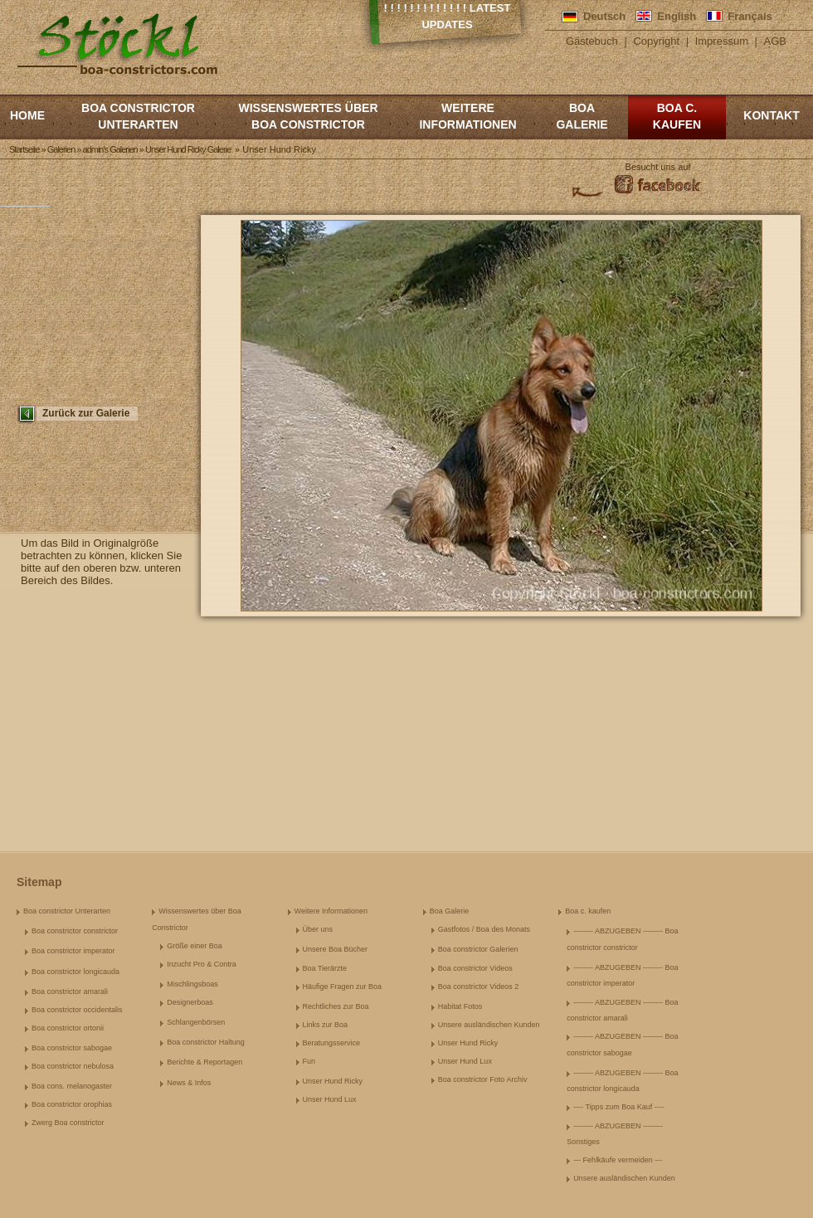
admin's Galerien (110, 149)
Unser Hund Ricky (333, 1081)
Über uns (318, 929)
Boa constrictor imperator (73, 951)
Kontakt (771, 115)
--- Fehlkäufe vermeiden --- (617, 1160)
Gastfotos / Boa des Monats (484, 929)
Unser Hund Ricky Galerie (188, 149)
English (676, 16)
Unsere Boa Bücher (335, 949)
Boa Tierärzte (325, 968)
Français (750, 16)
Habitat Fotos (460, 1006)
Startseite (24, 149)
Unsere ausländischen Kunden (489, 1025)
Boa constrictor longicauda (75, 971)
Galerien (61, 149)
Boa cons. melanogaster (72, 1086)
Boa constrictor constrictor (75, 931)
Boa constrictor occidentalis (77, 1010)
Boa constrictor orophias (72, 1104)
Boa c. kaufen (677, 116)
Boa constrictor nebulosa (73, 1066)
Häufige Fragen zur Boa (342, 986)
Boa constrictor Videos (475, 968)
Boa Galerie (581, 116)
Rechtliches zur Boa (336, 1006)
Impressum (721, 41)
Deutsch (604, 16)
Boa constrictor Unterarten (138, 116)
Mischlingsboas (192, 984)
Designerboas (190, 1002)
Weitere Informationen (467, 116)
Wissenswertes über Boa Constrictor (307, 116)
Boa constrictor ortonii (68, 1028)
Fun (309, 1061)
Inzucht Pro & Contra (201, 964)
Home (27, 115)
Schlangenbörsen (196, 1022)
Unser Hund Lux (330, 1099)
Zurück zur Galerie (85, 413)
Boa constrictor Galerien (478, 949)
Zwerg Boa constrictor (68, 1122)
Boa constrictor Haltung (206, 1042)
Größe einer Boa (194, 946)
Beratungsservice (332, 1043)
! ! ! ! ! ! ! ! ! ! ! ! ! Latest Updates (447, 16)
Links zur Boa (325, 1025)
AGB (775, 41)
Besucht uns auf (658, 167)
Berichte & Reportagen (204, 1062)
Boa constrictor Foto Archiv (483, 1079)
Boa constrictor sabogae (72, 1048)
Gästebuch (592, 41)
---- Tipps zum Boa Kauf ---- (619, 1107)
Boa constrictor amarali (70, 991)
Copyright (656, 41)
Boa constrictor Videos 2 (478, 986)
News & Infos (189, 1083)
